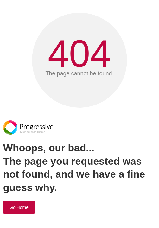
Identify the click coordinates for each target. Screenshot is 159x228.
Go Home (19, 207)
